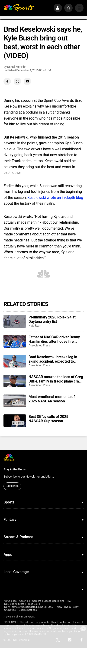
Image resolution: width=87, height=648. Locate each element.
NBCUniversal (26, 616)
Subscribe (12, 486)
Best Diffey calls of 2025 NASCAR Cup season (48, 418)
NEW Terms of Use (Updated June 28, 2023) (29, 606)
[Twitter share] (17, 81)
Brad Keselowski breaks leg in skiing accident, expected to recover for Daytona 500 (53, 359)
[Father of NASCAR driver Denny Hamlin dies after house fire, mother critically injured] (14, 341)
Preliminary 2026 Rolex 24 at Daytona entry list (52, 319)
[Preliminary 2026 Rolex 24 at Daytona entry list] (14, 321)
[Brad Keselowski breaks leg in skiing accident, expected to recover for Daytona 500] (14, 361)
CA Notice (10, 609)
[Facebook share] (7, 81)
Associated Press (39, 345)
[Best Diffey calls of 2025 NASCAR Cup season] (14, 420)
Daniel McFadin (16, 66)
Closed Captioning (53, 600)
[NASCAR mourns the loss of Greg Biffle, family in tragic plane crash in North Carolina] (14, 381)
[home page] (18, 8)
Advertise (24, 600)
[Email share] (27, 81)
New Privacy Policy (67, 606)
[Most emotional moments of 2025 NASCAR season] (14, 401)
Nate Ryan (35, 325)
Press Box (32, 603)
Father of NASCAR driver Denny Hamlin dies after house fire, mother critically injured (54, 339)
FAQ (69, 600)
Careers (36, 600)
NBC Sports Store (14, 603)
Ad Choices (9, 600)
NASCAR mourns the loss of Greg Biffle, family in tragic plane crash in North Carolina (56, 379)
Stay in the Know (14, 469)
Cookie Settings (28, 609)
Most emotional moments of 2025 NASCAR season (52, 399)
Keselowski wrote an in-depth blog (54, 197)
